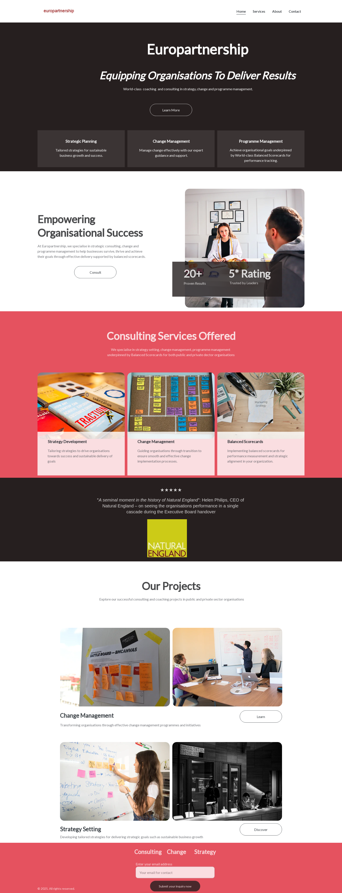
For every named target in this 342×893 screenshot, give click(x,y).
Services (259, 11)
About (277, 11)
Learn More (171, 111)
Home (241, 11)
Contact (295, 11)
